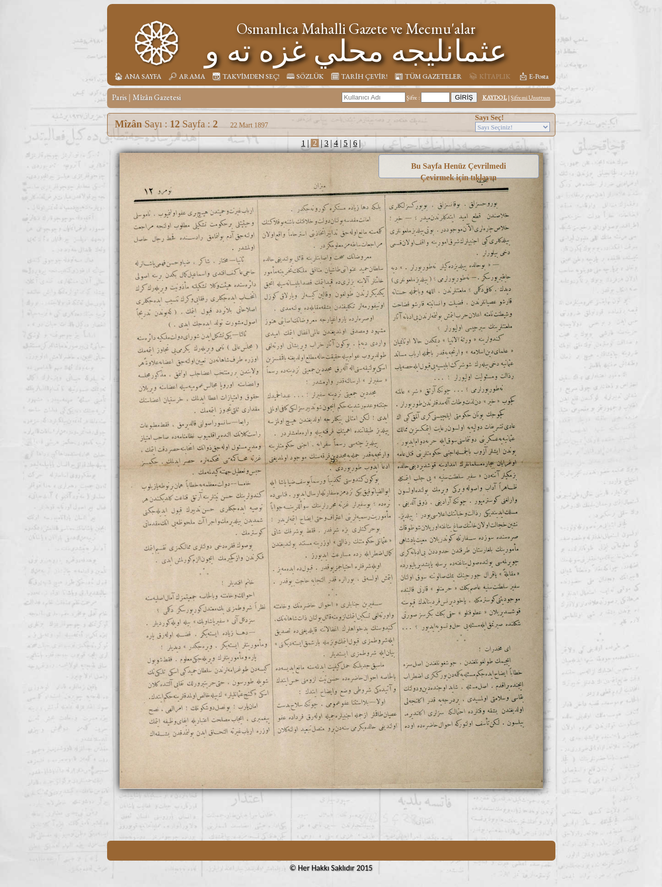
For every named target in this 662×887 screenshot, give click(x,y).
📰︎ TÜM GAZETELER (428, 76)
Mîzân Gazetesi (156, 97)
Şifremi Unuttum (530, 98)
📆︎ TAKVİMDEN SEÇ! (245, 76)
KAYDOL (494, 98)
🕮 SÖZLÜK (305, 76)
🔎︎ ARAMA (186, 76)
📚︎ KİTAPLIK (490, 76)
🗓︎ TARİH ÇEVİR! (359, 76)
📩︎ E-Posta (533, 76)
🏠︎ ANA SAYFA (137, 76)
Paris (119, 97)
